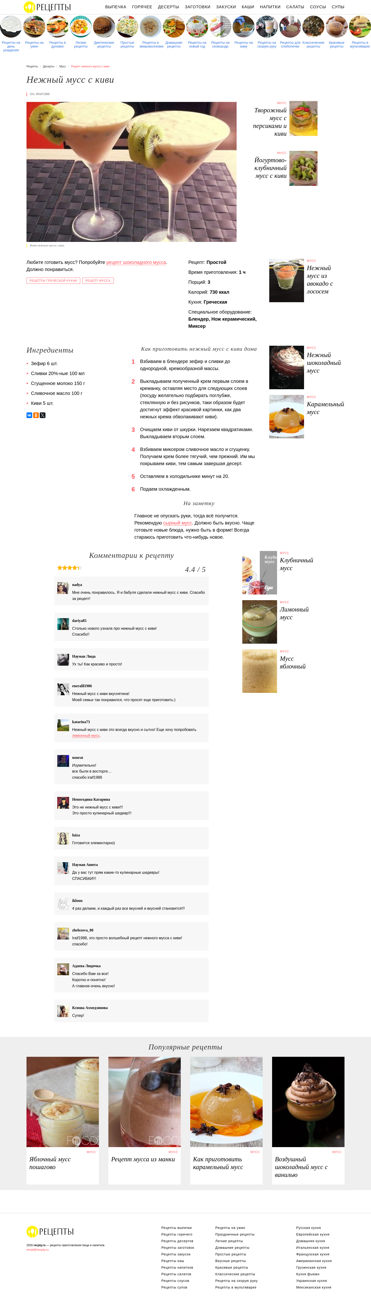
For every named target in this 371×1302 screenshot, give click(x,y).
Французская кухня (313, 1254)
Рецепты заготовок (177, 1248)
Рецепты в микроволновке (151, 44)
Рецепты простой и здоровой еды (47, 7)
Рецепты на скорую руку (266, 44)
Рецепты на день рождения (11, 46)
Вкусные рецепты (230, 1261)
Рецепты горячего (177, 1234)
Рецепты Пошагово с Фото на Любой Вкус (50, 1231)
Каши (248, 7)
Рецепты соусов (175, 1281)
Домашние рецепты (173, 44)
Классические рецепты (313, 44)
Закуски (226, 7)
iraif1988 (42, 94)
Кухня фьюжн (308, 1274)
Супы (338, 7)
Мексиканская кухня (313, 1287)
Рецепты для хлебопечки (290, 44)
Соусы (318, 7)
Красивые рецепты (336, 44)
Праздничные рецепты (235, 1234)
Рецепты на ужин (34, 44)
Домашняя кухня (310, 1241)
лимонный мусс (86, 736)
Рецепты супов (174, 1287)
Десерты (168, 7)
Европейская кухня (313, 1234)
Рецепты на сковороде (220, 44)
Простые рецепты (127, 44)
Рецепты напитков (177, 1267)
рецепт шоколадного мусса (136, 262)
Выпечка (116, 7)
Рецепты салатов (176, 1274)
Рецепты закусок (176, 1254)
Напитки (270, 7)
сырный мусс (177, 522)
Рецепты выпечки (176, 1228)
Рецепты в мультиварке (360, 44)
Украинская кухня (311, 1281)
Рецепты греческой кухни (53, 280)
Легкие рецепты (81, 44)
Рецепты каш (172, 1261)
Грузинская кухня (311, 1267)
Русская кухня (308, 1228)
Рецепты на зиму (243, 44)
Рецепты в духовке (57, 44)
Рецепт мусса (98, 280)
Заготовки (197, 7)
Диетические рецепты (104, 44)
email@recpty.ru (37, 1249)
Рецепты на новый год (197, 44)
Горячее (142, 7)
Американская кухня (314, 1261)
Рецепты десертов (177, 1241)
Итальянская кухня (312, 1248)
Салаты (295, 7)
